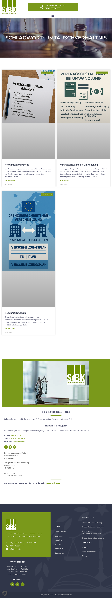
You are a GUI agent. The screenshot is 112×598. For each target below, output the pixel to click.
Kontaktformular (19, 442)
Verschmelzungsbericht (17, 164)
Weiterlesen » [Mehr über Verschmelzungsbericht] (10, 180)
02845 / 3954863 (18, 439)
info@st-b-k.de (16, 436)
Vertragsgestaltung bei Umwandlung (79, 164)
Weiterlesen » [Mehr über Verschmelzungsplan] (10, 329)
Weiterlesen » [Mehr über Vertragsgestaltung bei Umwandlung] (65, 180)
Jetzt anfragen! (53, 483)
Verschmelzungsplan (15, 313)
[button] (52, 16)
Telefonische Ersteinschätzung (55, 5)
